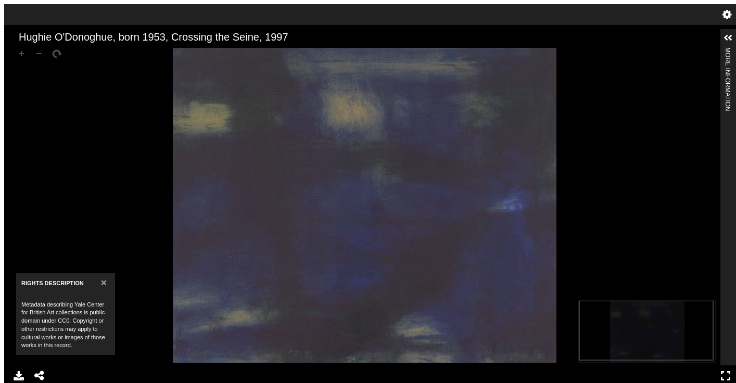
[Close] (104, 282)
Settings (727, 14)
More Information (727, 51)
